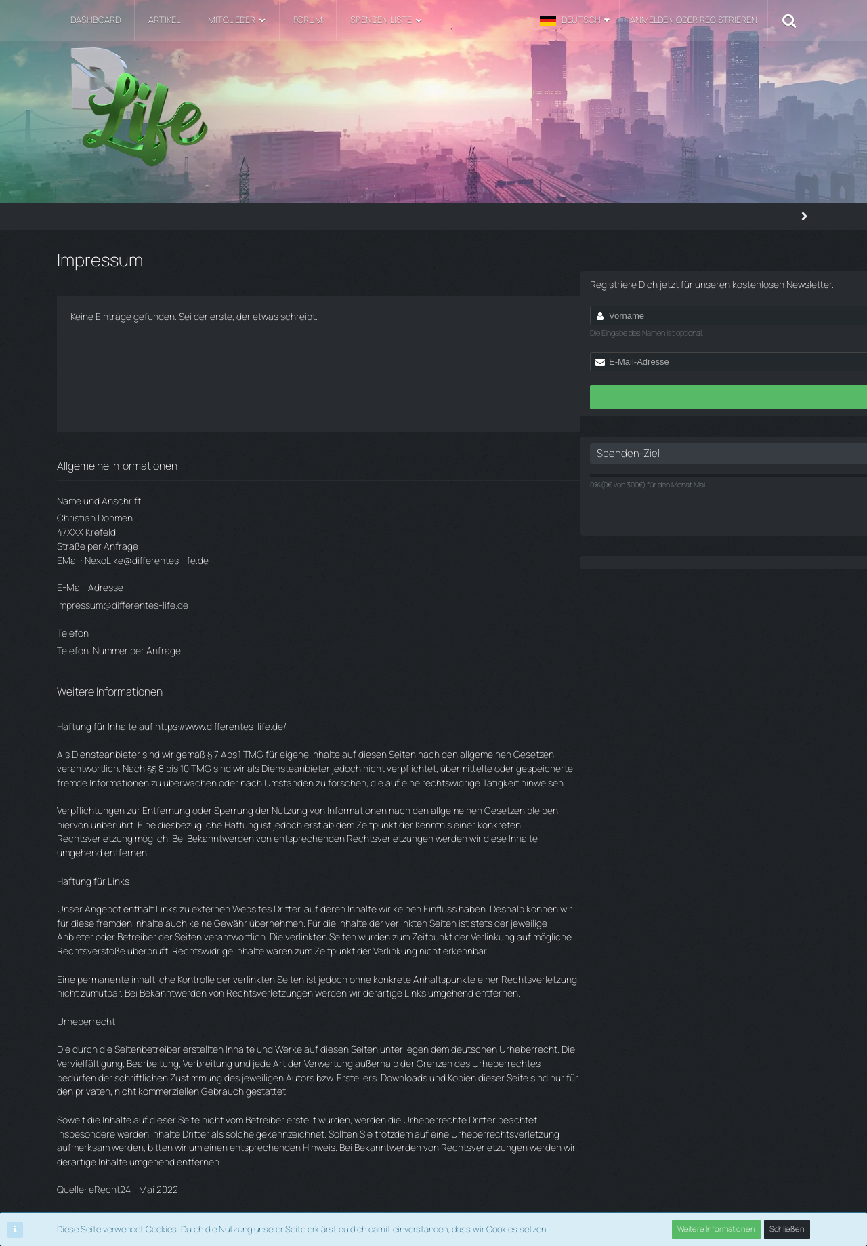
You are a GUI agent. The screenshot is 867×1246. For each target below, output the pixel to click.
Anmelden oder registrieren (693, 20)
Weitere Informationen (723, 1229)
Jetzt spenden (695, 506)
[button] (575, 20)
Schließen (789, 1229)
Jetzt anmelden (695, 388)
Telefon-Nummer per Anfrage (112, 642)
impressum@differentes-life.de (117, 598)
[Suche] (789, 20)
